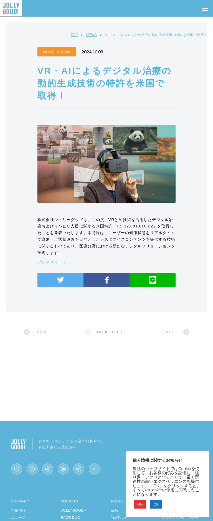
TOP (74, 35)
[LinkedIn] (47, 469)
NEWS (91, 35)
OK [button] (156, 504)
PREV (41, 332)
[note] (94, 469)
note (114, 510)
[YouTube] (63, 469)
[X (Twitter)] (16, 469)
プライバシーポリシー (179, 517)
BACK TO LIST (111, 332)
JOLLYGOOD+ (73, 510)
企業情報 (18, 510)
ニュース (18, 517)
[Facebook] (32, 469)
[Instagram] (78, 469)
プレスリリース (52, 262)
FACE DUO (70, 517)
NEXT (172, 332)
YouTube (118, 517)
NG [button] (140, 504)
